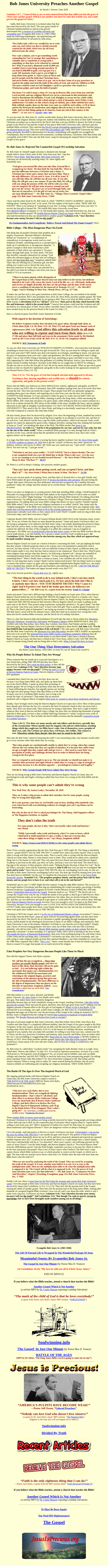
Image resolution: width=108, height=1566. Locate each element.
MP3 (50, 113)
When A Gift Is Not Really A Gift (80, 1007)
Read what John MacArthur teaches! (71, 1039)
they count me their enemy (39, 664)
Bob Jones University (50, 157)
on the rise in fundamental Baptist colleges (60, 914)
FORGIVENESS (77, 1299)
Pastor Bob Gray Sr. (42, 573)
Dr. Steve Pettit (29, 997)
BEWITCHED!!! (19, 211)
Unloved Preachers (66, 1408)
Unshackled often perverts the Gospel (30, 892)
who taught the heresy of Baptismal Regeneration (28, 934)
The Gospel (54, 1522)
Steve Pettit (20, 157)
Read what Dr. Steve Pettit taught (64, 1037)
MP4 (45, 113)
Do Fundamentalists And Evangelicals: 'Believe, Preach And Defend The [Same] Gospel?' (51, 223)
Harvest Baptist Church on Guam (26, 902)
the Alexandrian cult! (55, 129)
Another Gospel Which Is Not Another (54, 1286)
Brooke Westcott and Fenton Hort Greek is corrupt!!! (43, 1017)
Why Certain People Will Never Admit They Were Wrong (50, 770)
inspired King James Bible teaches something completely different (60, 634)
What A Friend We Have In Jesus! (79, 641)
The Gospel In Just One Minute (40, 1264)
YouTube (38, 113)
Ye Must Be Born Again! (54, 1509)
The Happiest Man (75, 1417)
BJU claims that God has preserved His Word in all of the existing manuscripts (53, 508)
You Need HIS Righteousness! (54, 1515)
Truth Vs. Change (81, 589)
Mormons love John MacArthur (52, 631)
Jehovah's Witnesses (15, 621)
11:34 (83, 472)
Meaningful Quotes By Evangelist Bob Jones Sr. (54, 1258)
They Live (45, 941)
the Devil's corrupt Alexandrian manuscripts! (62, 127)
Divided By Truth (54, 1433)
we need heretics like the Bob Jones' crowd (50, 531)
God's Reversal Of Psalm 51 (79, 1484)
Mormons (93, 619)
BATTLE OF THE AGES (54, 1355)
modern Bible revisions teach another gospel (32, 1117)
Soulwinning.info (54, 1342)
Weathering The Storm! (35, 1113)
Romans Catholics (59, 621)
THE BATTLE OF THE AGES (21, 1081)
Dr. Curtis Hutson (48, 1289)
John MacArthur (33, 157)
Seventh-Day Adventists (36, 621)
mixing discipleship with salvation (65, 480)
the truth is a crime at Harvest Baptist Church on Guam (36, 670)
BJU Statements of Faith (34, 343)
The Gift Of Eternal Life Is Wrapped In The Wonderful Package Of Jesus (54, 1253)
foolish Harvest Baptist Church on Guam (55, 213)
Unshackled (29, 889)
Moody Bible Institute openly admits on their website (62, 929)
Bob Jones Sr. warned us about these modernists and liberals (73, 699)
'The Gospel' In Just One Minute (40, 1349)
